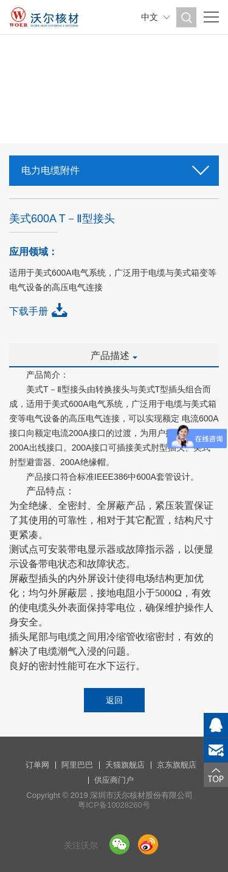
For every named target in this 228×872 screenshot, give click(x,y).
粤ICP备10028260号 (114, 804)
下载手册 (28, 311)
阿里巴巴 (77, 765)
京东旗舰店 (176, 765)
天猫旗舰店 (125, 765)
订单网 (37, 765)
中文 (149, 17)
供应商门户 (114, 780)
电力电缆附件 (114, 166)
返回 (114, 700)
